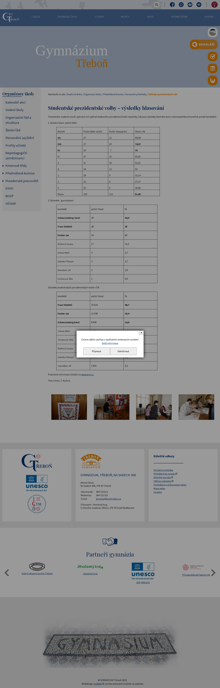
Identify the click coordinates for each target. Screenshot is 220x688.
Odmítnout (123, 351)
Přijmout (96, 351)
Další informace (110, 343)
